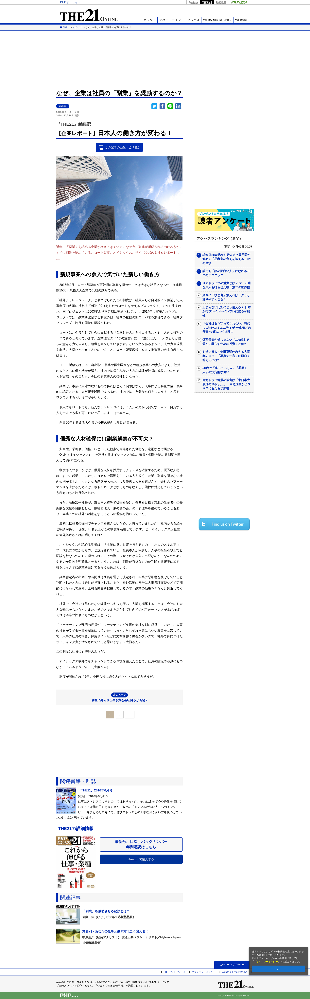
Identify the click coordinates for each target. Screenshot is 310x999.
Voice (193, 2)
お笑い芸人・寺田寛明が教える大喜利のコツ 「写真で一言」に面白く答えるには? (226, 356)
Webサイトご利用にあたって (237, 972)
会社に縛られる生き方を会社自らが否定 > (119, 697)
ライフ (176, 20)
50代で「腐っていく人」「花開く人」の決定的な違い (224, 370)
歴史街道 (221, 2)
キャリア (150, 20)
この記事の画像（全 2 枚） (123, 147)
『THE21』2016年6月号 (95, 790)
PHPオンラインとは (174, 972)
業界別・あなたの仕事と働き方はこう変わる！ (115, 931)
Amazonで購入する (141, 859)
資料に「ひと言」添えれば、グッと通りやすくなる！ (226, 297)
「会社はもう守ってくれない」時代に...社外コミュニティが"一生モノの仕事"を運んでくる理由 (226, 327)
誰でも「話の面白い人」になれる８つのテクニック (226, 273)
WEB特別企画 (217, 20)
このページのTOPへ (232, 964)
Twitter (154, 106)
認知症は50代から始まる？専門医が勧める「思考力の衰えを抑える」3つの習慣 (226, 259)
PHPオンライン (70, 2)
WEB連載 (241, 20)
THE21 (207, 2)
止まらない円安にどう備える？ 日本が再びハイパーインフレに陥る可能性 (226, 311)
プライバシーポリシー (266, 961)
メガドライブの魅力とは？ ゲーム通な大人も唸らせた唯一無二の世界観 (226, 285)
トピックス (192, 20)
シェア (162, 106)
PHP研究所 (239, 2)
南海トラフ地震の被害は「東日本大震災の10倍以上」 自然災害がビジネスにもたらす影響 (226, 384)
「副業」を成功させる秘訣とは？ (106, 911)
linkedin (179, 106)
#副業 (62, 106)
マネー (163, 20)
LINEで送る (170, 106)
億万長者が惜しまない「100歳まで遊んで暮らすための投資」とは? (225, 341)
